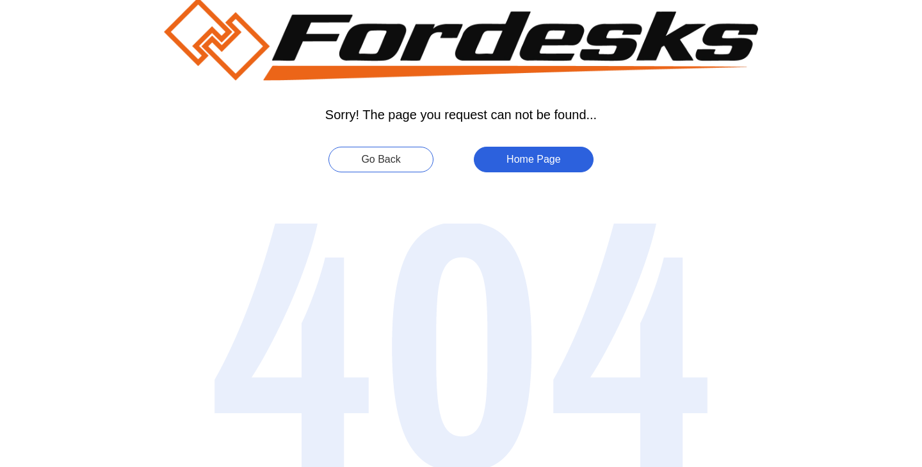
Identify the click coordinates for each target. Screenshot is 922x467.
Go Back (380, 159)
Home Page (533, 159)
